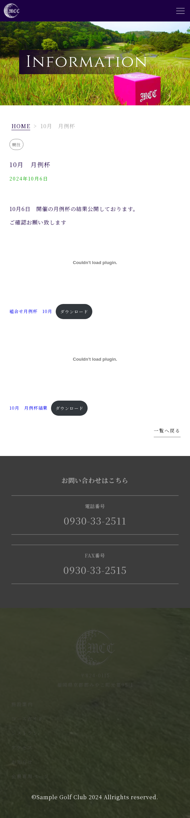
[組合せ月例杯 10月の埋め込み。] (94, 262)
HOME (20, 126)
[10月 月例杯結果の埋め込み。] (94, 359)
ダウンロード (74, 311)
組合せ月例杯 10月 (30, 311)
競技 (16, 144)
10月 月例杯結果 (28, 408)
